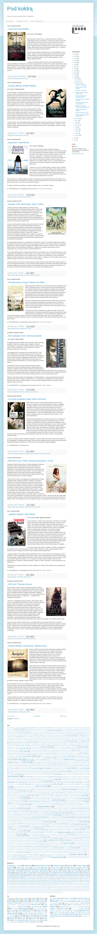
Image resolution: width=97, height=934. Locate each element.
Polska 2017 (40, 910)
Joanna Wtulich (16, 781)
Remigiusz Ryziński (85, 832)
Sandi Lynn (65, 838)
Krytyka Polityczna (17, 881)
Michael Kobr (20, 817)
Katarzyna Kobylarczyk (37, 789)
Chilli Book (62, 880)
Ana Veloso (79, 733)
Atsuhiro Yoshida (41, 741)
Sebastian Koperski (24, 841)
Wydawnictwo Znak (42, 866)
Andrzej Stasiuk (61, 735)
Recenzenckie (12, 914)
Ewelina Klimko (63, 762)
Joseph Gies (69, 782)
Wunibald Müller (73, 856)
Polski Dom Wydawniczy (58, 887)
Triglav (88, 887)
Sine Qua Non (55, 869)
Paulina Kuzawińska (80, 824)
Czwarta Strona (19, 638)
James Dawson (34, 774)
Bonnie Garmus (74, 744)
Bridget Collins (60, 745)
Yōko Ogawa (24, 857)
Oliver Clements (26, 823)
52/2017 (42, 898)
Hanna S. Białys (45, 768)
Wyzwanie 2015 (37, 453)
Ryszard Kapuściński (83, 837)
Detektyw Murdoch (66, 900)
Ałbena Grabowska (70, 741)
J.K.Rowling (22, 772)
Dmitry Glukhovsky (78, 756)
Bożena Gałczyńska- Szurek (22, 507)
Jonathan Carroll (36, 782)
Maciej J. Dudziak (47, 800)
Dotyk (86, 900)
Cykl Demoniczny (56, 900)
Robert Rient (87, 835)
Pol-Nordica (55, 871)
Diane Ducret (52, 756)
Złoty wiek (83, 916)
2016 (75, 75)
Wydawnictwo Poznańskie (69, 869)
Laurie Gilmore (11, 795)
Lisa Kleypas (23, 797)
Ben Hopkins (22, 744)
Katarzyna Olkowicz (56, 789)
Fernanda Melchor (11, 764)
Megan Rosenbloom (26, 815)
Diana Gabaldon (33, 756)
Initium (29, 886)
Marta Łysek (62, 809)
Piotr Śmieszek (87, 829)
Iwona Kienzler (65, 771)
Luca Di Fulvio (17, 798)
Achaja (51, 898)
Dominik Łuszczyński (21, 757)
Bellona (19, 874)
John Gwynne (55, 781)
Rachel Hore (86, 831)
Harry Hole (69, 901)
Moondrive (35, 887)
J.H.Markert (16, 772)
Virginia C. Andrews (24, 852)
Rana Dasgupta (30, 832)
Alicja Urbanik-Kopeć (32, 733)
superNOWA (52, 892)
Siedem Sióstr (83, 908)
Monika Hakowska (28, 820)
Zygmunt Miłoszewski (58, 857)
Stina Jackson (10, 844)
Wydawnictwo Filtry (38, 883)
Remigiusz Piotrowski (74, 832)
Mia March (50, 815)
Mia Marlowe (56, 815)
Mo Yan (22, 820)
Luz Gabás (17, 800)
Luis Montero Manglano (82, 798)
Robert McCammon (79, 835)
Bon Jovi (68, 744)
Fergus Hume (87, 762)
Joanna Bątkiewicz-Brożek (66, 779)
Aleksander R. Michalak (53, 730)
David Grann (44, 754)
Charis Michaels (42, 750)
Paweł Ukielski (69, 826)
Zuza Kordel (47, 857)
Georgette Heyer (55, 765)
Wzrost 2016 (29, 915)
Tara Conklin (23, 847)
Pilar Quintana (54, 827)
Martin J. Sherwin (75, 809)
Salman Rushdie (41, 838)
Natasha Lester (31, 821)
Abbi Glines (9, 727)
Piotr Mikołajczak (43, 829)
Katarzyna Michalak (47, 789)
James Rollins (56, 774)
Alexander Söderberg (58, 732)
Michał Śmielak (84, 817)
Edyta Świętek (18, 759)
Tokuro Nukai (25, 849)
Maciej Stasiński (68, 800)
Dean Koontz (74, 754)
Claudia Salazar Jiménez (18, 753)
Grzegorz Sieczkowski (80, 766)
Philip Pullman (23, 827)
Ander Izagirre (86, 733)
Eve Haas (20, 762)
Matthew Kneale (56, 811)
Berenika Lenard (39, 744)
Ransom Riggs (38, 832)
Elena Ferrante (36, 759)
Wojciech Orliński (44, 856)
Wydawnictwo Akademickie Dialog (37, 889)
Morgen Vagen (45, 820)
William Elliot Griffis (65, 854)
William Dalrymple (55, 854)
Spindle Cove (72, 911)
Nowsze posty (11, 716)
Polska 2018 (11, 912)
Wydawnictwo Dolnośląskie (39, 869)
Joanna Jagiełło (76, 779)
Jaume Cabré (71, 776)
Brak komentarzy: (22, 76)
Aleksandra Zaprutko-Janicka (22, 732)
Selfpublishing (72, 881)
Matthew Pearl (15, 711)
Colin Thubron (51, 753)
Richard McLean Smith (48, 834)
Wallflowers (52, 916)
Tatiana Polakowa (31, 847)
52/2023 (9, 901)
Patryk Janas (37, 824)
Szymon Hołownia (34, 846)
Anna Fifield (83, 736)
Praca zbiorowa (23, 831)
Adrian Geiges (55, 727)
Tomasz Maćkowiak (65, 849)
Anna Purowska (77, 738)
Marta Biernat (24, 809)
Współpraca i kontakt (22, 21)
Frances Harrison (42, 764)
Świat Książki (24, 78)
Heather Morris (20, 769)
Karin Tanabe (50, 787)
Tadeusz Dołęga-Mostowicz (70, 846)
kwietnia (77, 129)
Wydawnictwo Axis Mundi (51, 889)
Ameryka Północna (25, 903)
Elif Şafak (43, 759)
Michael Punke (50, 817)
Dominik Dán (86, 756)
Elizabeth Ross (85, 759)
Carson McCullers (68, 748)
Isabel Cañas (43, 771)
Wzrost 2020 (32, 917)
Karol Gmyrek (57, 787)
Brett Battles (18, 78)
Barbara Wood (22, 742)
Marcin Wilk (16, 804)
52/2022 (42, 900)
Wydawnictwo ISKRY (21, 890)
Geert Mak (18, 765)
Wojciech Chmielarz (18, 856)
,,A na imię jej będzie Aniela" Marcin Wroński (26, 399)
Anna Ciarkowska (66, 736)
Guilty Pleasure (22, 906)
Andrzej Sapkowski (45, 735)
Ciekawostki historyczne (83, 898)
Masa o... (78, 903)
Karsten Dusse (73, 787)
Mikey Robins (51, 818)
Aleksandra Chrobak (85, 730)
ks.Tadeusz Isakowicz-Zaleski (81, 857)
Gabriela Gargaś (79, 764)
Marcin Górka (23, 275)
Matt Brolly (38, 811)
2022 (75, 62)
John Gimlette (30, 781)
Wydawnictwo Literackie (14, 869)
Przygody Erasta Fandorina (73, 906)
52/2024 (17, 901)
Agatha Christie (18, 729)
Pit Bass (15, 831)
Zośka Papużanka (39, 857)
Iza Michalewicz (74, 771)
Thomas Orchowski (17, 849)
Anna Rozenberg (85, 738)
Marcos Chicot (34, 804)
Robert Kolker (47, 835)
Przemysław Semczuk (46, 831)
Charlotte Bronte (66, 750)
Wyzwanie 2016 (36, 914)
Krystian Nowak (82, 792)
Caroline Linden (44, 748)
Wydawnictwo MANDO (62, 872)
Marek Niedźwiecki (67, 804)
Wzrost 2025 (36, 918)
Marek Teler (9, 806)
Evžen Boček (27, 762)
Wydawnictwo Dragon (31, 875)
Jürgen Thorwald (54, 786)
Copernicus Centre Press (60, 874)
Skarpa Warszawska (19, 875)
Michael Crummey (72, 815)
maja (76, 127)
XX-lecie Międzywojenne (19, 920)
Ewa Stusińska (43, 762)
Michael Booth (64, 815)
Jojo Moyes (22, 782)
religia (13, 922)
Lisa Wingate (37, 797)
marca (76, 131)
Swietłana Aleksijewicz (84, 844)
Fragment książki (13, 906)
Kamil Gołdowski (82, 786)
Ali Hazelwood (17, 733)
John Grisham (45, 781)
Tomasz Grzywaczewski (46, 849)
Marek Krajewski (57, 804)
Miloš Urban (82, 818)
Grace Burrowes (35, 766)
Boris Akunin (87, 744)
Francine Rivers (51, 764)
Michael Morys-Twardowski (38, 817)
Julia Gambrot (49, 784)
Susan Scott (58, 844)
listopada (77, 81)
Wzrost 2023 (25, 918)
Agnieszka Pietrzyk (86, 729)
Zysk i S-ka (83, 869)
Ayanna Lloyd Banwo (50, 741)
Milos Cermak (76, 818)
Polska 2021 (41, 912)
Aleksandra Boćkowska (74, 730)
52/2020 (25, 900)
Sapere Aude (74, 908)
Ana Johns (73, 733)
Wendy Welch (72, 852)
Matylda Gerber (86, 811)
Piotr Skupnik (57, 829)
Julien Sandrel (81, 784)
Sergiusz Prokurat (33, 841)
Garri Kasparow (87, 764)
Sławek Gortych (52, 846)
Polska (11, 910)
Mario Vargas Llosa (60, 808)
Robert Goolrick (32, 835)
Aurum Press (73, 883)
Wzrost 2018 (11, 917)
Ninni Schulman (75, 821)
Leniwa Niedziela (53, 903)
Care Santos (65, 747)
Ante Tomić (43, 739)
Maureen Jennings (10, 812)
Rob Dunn (84, 834)
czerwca (77, 125)
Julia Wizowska (66, 784)
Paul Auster (50, 824)
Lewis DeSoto (76, 795)
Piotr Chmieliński (67, 827)
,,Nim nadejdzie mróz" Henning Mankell (24, 336)
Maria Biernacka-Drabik (74, 806)
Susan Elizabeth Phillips (42, 844)
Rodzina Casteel (84, 906)
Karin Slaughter (44, 787)
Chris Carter (23, 751)
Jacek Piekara (47, 772)
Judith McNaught (41, 784)
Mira (78, 874)
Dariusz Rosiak (30, 754)
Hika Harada (59, 769)
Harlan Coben (70, 768)
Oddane (27, 391)
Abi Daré (15, 727)
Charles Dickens (50, 750)
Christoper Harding (50, 751)
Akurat (10, 875)
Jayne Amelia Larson (79, 776)
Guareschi (14, 768)
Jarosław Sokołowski (44, 776)
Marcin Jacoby (75, 803)
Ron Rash (51, 837)
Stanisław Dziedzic (22, 843)
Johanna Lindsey (23, 781)
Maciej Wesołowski (76, 800)
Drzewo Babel (34, 884)
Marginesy (65, 871)
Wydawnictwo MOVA (75, 872)
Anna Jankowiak (17, 738)
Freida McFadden (60, 764)
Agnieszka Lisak (78, 729)
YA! (47, 892)
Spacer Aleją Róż (62, 911)
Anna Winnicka (10, 739)
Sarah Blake (32, 840)
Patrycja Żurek (30, 824)
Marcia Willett (60, 803)
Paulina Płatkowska (15, 826)
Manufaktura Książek (17, 887)
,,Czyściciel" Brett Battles (18, 29)
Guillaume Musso (22, 768)
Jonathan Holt (43, 782)
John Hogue (62, 781)
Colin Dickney (43, 753)
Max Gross (40, 812)
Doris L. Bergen (42, 757)
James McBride (48, 774)
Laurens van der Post (79, 793)
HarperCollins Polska (13, 871)
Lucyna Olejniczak (44, 798)
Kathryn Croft (49, 791)
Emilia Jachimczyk (37, 760)
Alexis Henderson (76, 732)
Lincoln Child (83, 795)
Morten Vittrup (52, 820)
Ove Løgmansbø (61, 823)
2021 (75, 64)
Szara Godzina (37, 507)
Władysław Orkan (81, 856)
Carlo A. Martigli (15, 748)
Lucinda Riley (25, 798)
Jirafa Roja (47, 886)
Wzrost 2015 (28, 196)
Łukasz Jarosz (28, 859)
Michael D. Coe (80, 815)
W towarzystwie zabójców (82, 914)
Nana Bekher (66, 820)
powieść (8, 922)
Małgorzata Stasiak (85, 814)
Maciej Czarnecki (30, 800)
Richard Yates (57, 834)
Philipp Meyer (29, 827)
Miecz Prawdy (84, 903)
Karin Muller (36, 787)
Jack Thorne (68, 772)
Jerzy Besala (20, 779)
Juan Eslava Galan (85, 782)
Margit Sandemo (44, 807)
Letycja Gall (69, 795)
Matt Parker (44, 811)
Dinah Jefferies (68, 756)
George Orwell (38, 765)
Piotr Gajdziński (84, 827)
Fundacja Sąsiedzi (14, 886)
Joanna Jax (83, 779)
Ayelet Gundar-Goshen (60, 741)
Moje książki (22, 391)
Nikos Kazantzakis (66, 821)
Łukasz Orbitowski (37, 859)
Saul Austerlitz (80, 840)
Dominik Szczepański (11, 757)
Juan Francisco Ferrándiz (12, 784)
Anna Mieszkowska (55, 738)
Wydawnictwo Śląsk (34, 892)
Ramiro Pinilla (23, 832)
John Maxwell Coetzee (81, 781)
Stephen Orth (76, 843)
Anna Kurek (30, 738)
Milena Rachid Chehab (67, 818)
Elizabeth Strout (10, 760)
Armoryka (75, 877)
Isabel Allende (36, 771)
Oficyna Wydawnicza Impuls (49, 881)
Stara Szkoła (75, 871)
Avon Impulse (29, 880)
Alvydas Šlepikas (41, 733)
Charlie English (58, 750)
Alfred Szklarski (10, 733)
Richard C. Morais (30, 834)
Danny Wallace (15, 754)
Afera (67, 878)
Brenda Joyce (32, 745)
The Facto (84, 881)
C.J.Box (14, 747)
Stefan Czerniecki (46, 843)
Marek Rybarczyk (76, 804)
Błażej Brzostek (84, 745)
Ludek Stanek (52, 798)
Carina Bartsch (72, 747)
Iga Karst (13, 771)
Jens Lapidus (13, 779)
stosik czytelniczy (26, 922)
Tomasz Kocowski (56, 849)
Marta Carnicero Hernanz (34, 809)
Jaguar (64, 875)
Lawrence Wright (19, 795)
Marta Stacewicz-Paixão (54, 809)
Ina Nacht (24, 771)
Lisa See (31, 797)
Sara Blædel (18, 840)
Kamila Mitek (16, 787)
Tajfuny (9, 877)
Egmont (40, 884)
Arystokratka (58, 898)
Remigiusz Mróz (62, 832)
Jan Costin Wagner (65, 774)
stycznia (77, 135)
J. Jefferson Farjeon (83, 771)
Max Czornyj (33, 812)
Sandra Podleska (10, 840)
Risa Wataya (77, 834)
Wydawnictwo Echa (28, 883)
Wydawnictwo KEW (30, 890)
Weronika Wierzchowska (23, 854)
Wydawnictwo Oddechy (68, 890)
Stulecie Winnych (58, 913)
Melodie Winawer (34, 815)
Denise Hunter (22, 756)
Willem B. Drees (47, 854)
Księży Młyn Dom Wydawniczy (62, 886)
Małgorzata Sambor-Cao (66, 814)
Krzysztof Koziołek (16, 793)
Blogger (58, 926)
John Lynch (74, 781)
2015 (75, 77)
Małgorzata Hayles (84, 812)
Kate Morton (20, 791)
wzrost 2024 (36, 922)
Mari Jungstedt (57, 806)
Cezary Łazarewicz (33, 750)
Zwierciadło (43, 874)
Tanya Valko (17, 847)
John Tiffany (16, 782)
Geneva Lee (23, 765)
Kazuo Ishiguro (69, 791)
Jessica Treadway (28, 779)
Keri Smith (13, 792)
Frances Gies (35, 764)
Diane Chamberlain (44, 756)
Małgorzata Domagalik (49, 812)
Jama (10, 881)
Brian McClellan (51, 745)
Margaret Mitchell (33, 806)
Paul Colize (57, 824)
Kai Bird (69, 786)
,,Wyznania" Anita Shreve (18, 142)
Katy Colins (63, 791)
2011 (75, 140)
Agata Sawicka (10, 729)
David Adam (38, 754)
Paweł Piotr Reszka (53, 826)
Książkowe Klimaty (26, 881)
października (78, 83)
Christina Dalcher (33, 751)
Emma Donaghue (54, 760)
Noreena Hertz (10, 823)
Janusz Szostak (36, 776)
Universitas (11, 889)
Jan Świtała (79, 774)
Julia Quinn (57, 784)
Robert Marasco (71, 835)
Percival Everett (83, 826)
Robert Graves (39, 835)
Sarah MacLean (56, 840)
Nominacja (36, 908)
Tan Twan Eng (87, 846)
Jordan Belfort (50, 782)
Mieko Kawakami (43, 818)
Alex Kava (45, 732)
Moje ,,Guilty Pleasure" (37, 21)
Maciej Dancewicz (38, 800)
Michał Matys (76, 817)
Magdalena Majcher (50, 801)
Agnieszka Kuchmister (62, 729)
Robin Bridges (28, 837)
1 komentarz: (21, 133)
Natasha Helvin (23, 821)
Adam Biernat (30, 727)
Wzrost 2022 (14, 918)
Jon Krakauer (29, 782)
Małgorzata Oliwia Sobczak (53, 814)
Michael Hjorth (14, 817)
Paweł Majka (45, 826)
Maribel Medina (19, 135)
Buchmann (17, 884)
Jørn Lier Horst (41, 786)
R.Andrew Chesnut (64, 831)
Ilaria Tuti (19, 771)
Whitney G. (31, 854)
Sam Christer (48, 838)
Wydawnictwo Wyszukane (16, 892)
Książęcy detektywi (84, 901)
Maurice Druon (26, 812)
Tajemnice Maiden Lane (71, 913)
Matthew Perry (71, 811)
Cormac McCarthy (67, 753)
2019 (75, 68)
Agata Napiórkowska (77, 727)
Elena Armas (28, 759)
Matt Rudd (50, 811)
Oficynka (19, 878)
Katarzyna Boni (19, 789)
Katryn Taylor (56, 791)
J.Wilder (27, 772)
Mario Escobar (46, 808)
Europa (45, 904)
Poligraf (50, 887)
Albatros (28, 866)
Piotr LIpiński (35, 829)
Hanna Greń (36, 768)
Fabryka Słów (74, 868)
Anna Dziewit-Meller (75, 736)
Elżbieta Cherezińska (28, 760)
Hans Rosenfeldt (54, 768)
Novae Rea (77, 875)
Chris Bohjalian (15, 751)
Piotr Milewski (51, 829)
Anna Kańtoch (24, 738)
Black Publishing (10, 884)
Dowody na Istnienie (85, 880)
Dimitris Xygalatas (59, 756)
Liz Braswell (56, 797)
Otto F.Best (54, 823)
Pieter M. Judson (47, 827)
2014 (75, 138)
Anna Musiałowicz (64, 738)
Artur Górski (25, 741)
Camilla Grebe (37, 747)
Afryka (39, 901)
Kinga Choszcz (35, 792)
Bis (15, 872)
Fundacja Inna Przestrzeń (76, 884)
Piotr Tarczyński (65, 829)
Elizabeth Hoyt (68, 759)
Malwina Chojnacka (15, 803)
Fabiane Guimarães (71, 762)
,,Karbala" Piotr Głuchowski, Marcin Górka (25, 204)
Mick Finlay (25, 818)
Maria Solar (32, 808)
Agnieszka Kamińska (36, 729)
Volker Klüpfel (56, 852)
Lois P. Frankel (63, 797)
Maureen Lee (18, 812)
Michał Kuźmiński (67, 817)
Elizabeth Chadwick (50, 759)
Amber (46, 868)
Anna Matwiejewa (37, 738)
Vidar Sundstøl (15, 852)
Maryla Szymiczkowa (21, 811)
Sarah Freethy (39, 840)
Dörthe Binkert (59, 757)
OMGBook (41, 887)
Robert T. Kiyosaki (11, 837)
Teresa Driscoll (49, 847)
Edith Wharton (82, 757)
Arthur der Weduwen (17, 741)
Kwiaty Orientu (73, 886)
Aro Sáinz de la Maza (84, 739)
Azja (41, 903)
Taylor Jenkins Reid (40, 847)
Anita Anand (13, 736)
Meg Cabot (18, 815)
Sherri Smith (65, 841)
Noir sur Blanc (29, 872)
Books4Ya (49, 880)
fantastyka (37, 920)
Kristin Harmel (66, 792)
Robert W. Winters (20, 837)
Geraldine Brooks (70, 765)
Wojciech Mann (36, 856)
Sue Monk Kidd (23, 844)
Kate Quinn (28, 791)
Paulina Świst (24, 826)
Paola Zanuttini (76, 823)
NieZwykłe (70, 875)
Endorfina (45, 884)
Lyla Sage (23, 800)
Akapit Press (17, 880)
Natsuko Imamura (38, 821)
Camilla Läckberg (46, 747)
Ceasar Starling (18, 750)
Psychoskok (85, 875)
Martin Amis (68, 809)
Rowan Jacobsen (70, 837)
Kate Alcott (86, 789)
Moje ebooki (14, 908)
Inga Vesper (30, 771)
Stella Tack (60, 843)
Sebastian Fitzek (16, 841)
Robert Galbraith (22, 835)
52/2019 (17, 900)
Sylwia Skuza (9, 846)
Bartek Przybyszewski (31, 742)
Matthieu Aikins (78, 811)
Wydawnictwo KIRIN (65, 877)
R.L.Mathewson (79, 831)
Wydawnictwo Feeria (73, 889)
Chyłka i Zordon (69, 898)
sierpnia (77, 120)
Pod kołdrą (20, 9)
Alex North (50, 732)
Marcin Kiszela (82, 803)
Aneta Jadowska (79, 735)
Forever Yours (67, 884)
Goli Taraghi (28, 766)
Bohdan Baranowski (54, 744)
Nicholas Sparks (48, 822)
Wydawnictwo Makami (49, 890)
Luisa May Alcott (10, 800)
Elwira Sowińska (18, 760)
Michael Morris (28, 817)
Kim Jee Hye (27, 792)
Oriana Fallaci (47, 823)
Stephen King (67, 843)
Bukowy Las (55, 880)
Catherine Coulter (85, 748)
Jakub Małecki (18, 774)
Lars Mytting (63, 793)
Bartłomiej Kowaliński (51, 742)
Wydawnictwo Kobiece (48, 872)
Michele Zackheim (10, 818)
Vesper (53, 877)
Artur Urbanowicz (32, 741)
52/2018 (9, 900)
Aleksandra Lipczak (11, 732)
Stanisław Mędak (30, 843)
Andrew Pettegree (18, 735)
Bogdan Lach (45, 744)
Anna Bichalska (50, 736)
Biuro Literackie (86, 883)
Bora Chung (81, 744)
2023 (75, 60)
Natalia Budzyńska (82, 820)
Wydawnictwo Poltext (79, 890)
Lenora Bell (46, 795)
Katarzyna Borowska (28, 789)
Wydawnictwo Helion (11, 890)
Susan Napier (51, 844)
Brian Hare (45, 745)
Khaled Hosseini (20, 792)
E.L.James (66, 757)
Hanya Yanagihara (62, 768)
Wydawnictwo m (26, 892)
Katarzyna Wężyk (79, 789)
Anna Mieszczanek (46, 738)
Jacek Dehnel (33, 772)
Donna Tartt (35, 757)
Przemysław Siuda (56, 831)
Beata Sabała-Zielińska (76, 742)
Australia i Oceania (34, 903)
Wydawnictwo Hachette (44, 875)
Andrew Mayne (10, 735)
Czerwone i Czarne (70, 880)
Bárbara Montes (75, 745)
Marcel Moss (45, 803)
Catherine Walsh (10, 750)
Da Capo (78, 880)
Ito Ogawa (50, 771)
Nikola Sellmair (59, 821)
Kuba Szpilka (40, 793)
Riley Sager (70, 834)
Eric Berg (76, 760)
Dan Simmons (75, 753)
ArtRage (80, 877)
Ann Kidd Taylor (28, 736)
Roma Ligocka (44, 837)
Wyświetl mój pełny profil (78, 153)
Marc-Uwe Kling (38, 803)
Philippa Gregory (38, 827)
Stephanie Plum (84, 911)
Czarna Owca (36, 868)
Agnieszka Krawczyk (45, 729)
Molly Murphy (54, 904)
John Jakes (68, 781)
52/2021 (34, 900)
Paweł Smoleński (62, 826)
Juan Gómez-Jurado (23, 784)
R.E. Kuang (72, 831)
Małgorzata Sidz (76, 814)
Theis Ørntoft (82, 847)
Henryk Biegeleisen (43, 769)
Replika (26, 869)
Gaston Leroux (11, 765)
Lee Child (25, 795)
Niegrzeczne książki (11, 878)
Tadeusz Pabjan (80, 846)
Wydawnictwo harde (48, 883)
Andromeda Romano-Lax (28, 735)
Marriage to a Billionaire (69, 903)
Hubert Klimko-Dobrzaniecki (75, 769)
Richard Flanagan (38, 834)
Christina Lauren (41, 751)
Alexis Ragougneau (85, 732)
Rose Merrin (57, 837)
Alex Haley (39, 732)
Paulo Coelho (31, 826)
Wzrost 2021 (43, 917)
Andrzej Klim (37, 735)
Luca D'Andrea (10, 798)
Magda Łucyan (10, 801)
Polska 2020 (31, 912)
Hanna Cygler (29, 768)
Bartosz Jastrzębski (41, 742)
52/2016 (33, 898)
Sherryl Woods (72, 841)
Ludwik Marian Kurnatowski (61, 798)
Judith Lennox (33, 784)
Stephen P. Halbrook (85, 843)
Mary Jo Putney (11, 811)
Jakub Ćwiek (26, 774)
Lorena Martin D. (70, 797)
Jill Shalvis (42, 779)
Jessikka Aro (35, 779)
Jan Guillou (73, 774)
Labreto (78, 886)
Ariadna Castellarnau (65, 739)
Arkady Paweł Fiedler (74, 739)
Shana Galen (42, 841)
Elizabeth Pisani (78, 759)
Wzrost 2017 (40, 915)
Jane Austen (86, 774)
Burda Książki (27, 877)
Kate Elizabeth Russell (11, 791)
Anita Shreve (14, 196)
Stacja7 (78, 881)
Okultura (46, 887)
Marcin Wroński (15, 453)
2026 (75, 54)
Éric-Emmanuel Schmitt (18, 859)
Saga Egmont (83, 887)
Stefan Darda (53, 843)
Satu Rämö (73, 840)
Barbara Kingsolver (13, 742)
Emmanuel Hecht (62, 760)
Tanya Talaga (11, 847)
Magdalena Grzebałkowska (29, 801)
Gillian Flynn (84, 765)
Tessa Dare (74, 848)
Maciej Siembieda (57, 800)
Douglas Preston (51, 757)
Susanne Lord (75, 844)
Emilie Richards (46, 760)
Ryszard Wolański (10, 838)
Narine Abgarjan (74, 820)
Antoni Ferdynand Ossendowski (53, 739)
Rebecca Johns (46, 832)
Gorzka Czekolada (61, 901)
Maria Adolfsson (65, 806)
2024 (75, 58)
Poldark (53, 907)
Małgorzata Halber (75, 812)
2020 (75, 66)
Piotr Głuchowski (30, 275)
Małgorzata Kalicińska (11, 814)
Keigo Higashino (77, 791)
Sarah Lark (47, 840)
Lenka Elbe (40, 795)
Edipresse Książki (36, 877)
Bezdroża (43, 880)
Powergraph (64, 881)
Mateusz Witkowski (30, 811)
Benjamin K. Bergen (30, 744)
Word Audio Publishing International (22, 889)
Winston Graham (76, 854)
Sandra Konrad (85, 838)
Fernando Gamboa (20, 764)
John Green (37, 781)
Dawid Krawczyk (58, 754)
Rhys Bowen (19, 834)
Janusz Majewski (27, 776)
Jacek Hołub (40, 772)
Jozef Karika (76, 782)
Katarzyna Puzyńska (68, 789)
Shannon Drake (50, 841)
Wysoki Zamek (42, 892)
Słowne (48, 877)
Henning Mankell (15, 391)
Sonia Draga (25, 135)
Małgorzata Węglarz (11, 815)
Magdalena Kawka (41, 801)
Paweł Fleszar (38, 826)
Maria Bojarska (83, 806)
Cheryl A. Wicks (83, 750)
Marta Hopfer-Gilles (44, 809)
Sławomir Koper (60, 846)
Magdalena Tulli (80, 801)
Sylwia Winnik (16, 846)
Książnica (21, 872)
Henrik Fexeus (35, 769)
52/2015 (13, 78)
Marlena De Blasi (15, 328)
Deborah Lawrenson (82, 754)
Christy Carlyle (76, 751)
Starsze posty (63, 716)
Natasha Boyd (16, 821)
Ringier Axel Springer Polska (73, 887)
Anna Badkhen (43, 736)
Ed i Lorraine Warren (74, 757)
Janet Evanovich (13, 776)
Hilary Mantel (65, 769)
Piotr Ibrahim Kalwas (20, 829)
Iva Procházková (56, 771)
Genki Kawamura (31, 765)
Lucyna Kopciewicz (35, 798)
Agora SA (18, 275)
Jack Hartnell (54, 772)
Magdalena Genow (18, 801)
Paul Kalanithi (63, 824)
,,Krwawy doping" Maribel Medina (21, 86)
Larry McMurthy (57, 793)
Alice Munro (24, 733)
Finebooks (55, 884)
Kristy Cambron (74, 792)
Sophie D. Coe (14, 843)
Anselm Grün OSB (35, 739)
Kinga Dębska (42, 792)
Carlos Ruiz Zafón (24, 748)
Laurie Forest (87, 793)
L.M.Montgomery (48, 793)
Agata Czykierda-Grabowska (65, 727)
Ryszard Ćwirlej (19, 838)
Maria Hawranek (14, 808)
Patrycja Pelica (23, 824)
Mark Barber (14, 576)
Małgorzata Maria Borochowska (23, 814)
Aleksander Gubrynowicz (40, 730)
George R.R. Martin (46, 765)
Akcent (22, 880)
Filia (83, 872)
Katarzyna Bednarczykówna (83, 787)
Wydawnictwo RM (21, 576)
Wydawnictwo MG (56, 875)
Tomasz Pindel (81, 849)
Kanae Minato (23, 787)
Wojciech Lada (28, 856)
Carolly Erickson (52, 748)
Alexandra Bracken (67, 732)
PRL (46, 908)
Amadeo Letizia (49, 733)
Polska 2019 (22, 912)
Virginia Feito (33, 852)
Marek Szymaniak (85, 804)
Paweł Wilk (76, 826)
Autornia (79, 883)
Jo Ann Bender (48, 779)
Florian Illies (28, 764)
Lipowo (60, 903)
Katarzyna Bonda (11, 789)
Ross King (63, 837)
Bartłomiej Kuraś (60, 742)
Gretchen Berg (62, 766)
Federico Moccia (80, 762)
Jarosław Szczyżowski (54, 776)
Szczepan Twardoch (25, 846)
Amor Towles (66, 733)
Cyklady (22, 884)
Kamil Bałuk (75, 786)
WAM (58, 877)
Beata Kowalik (67, 742)
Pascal (43, 877)
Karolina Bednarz (65, 787)
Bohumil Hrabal (62, 744)
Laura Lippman (70, 793)
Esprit (50, 884)
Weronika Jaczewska (81, 852)
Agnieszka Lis (70, 729)
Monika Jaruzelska (37, 820)
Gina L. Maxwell (15, 766)
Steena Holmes (38, 843)
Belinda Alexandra (15, 744)
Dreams (50, 874)
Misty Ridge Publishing (27, 887)
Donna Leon (29, 757)
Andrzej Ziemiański (69, 735)
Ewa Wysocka (50, 762)
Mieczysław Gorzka (34, 818)
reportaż (18, 922)
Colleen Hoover (59, 753)
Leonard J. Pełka (53, 795)
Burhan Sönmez (67, 745)
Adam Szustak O (47, 727)
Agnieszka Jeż (27, 729)
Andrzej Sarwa (53, 735)
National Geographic (36, 881)
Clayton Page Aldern (29, 753)
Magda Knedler (85, 800)
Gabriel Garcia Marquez (69, 764)
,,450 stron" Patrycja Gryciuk (19, 584)
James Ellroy (40, 774)
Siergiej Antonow (79, 841)
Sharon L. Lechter (57, 841)
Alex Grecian (33, 732)
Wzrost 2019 (21, 917)
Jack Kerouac (61, 772)
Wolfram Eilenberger (64, 856)
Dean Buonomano (66, 754)
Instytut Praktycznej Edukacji (38, 886)
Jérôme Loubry (31, 786)
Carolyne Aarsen (60, 748)
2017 (75, 73)
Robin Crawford (36, 837)
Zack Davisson (32, 857)
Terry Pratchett (66, 847)
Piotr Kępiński (28, 829)
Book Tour (17, 904)
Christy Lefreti (83, 751)
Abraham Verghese (22, 727)
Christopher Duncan (68, 751)
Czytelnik (86, 877)
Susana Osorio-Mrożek (66, 844)
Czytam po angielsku (25, 904)
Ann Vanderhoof (35, 736)
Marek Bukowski (42, 804)
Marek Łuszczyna (16, 806)
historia (43, 920)
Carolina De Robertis (35, 748)
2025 (75, 56)
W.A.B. (30, 391)
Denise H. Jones (14, 756)
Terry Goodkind (57, 848)
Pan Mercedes (74, 904)
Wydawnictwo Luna (39, 890)
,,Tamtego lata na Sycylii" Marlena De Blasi (25, 282)
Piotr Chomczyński (75, 827)
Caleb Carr (30, 747)
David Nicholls (51, 754)
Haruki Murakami (86, 768)
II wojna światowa (34, 906)
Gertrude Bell (77, 765)
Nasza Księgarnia (85, 874)
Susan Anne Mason (31, 844)
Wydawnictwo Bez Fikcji (62, 889)
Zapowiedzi (30, 920)
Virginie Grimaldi (40, 852)
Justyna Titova (24, 786)
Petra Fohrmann (15, 827)
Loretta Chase (78, 797)
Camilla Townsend (57, 747)
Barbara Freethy (86, 741)
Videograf (55, 878)
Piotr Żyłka (10, 831)
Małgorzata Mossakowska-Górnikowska (38, 814)
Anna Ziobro (17, 739)
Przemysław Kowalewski (35, 831)
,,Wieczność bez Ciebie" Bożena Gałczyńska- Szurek (30, 461)
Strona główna (10, 21)
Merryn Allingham (43, 815)
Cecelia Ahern (25, 750)
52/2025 (25, 901)
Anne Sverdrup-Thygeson (26, 739)
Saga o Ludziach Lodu (59, 909)
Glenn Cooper (22, 766)
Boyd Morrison (11, 745)
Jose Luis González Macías (60, 782)
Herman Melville (52, 769)
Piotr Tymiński (79, 829)
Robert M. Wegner (54, 835)
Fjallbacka (53, 901)
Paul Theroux (71, 824)
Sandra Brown (78, 838)
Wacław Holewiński (64, 852)
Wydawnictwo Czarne (23, 868)
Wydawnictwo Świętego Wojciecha (62, 883)
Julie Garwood (74, 784)
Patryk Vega (44, 824)
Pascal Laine (83, 823)
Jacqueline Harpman (76, 772)
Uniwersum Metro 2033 (69, 914)
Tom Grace (31, 849)
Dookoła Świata (36, 904)
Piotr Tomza (72, 829)
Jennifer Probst (61, 777)
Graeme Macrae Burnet (44, 766)
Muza (70, 866)
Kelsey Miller (84, 791)
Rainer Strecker (16, 832)
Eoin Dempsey (69, 760)
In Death (76, 901)
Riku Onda (63, 834)
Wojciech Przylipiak (54, 856)
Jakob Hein (84, 772)
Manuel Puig (23, 803)
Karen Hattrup (30, 787)
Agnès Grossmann (12, 730)
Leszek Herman (62, 795)
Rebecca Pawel (53, 832)
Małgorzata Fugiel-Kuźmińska (63, 812)
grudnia (77, 79)
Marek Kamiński (50, 804)
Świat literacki (58, 892)
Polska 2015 (37, 275)
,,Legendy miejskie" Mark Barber (21, 514)
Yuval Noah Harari (16, 857)
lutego (76, 133)
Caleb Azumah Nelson (22, 747)
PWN (13, 874)
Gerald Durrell (62, 765)
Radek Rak (9, 832)
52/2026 (33, 901)
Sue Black (16, 844)
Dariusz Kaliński (22, 754)
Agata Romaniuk (85, 727)
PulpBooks (41, 878)
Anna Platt (71, 738)
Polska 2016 (29, 910)
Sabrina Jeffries (33, 838)
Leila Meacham (32, 795)
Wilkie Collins (39, 854)
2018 (75, 71)
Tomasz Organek (73, 849)
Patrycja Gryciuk (26, 638)
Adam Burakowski (38, 727)
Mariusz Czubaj (68, 808)
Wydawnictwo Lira (34, 874)
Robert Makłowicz (63, 835)
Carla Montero (81, 747)
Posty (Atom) (16, 718)
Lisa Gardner (15, 797)
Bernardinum (36, 880)
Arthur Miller (9, 741)
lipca (76, 123)
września (77, 118)
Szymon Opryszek (43, 846)
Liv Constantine (50, 797)
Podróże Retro (84, 904)
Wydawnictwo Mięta (59, 890)
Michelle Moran (19, 818)
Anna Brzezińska (58, 736)
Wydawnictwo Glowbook (83, 889)
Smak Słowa (38, 872)
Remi (65, 887)
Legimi (44, 906)
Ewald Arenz (56, 762)
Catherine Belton (77, 748)
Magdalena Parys (60, 801)
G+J (20, 886)
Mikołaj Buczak (58, 818)
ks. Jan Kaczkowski (70, 857)
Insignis (25, 874)
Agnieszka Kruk (54, 729)
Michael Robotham (58, 817)
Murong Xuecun (60, 820)
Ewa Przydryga (36, 762)
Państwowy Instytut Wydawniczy (30, 878)
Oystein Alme (69, 823)
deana (75, 146)
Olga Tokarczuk (17, 823)
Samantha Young (57, 838)
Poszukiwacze (63, 906)
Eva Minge (14, 762)
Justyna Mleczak (16, 786)
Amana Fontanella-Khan (58, 733)
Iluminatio (25, 886)
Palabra (58, 881)
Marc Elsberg (30, 803)
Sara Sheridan (25, 840)
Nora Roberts (83, 822)
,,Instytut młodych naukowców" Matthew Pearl (27, 646)
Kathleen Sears (43, 791)
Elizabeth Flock (59, 759)
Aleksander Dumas (30, 730)
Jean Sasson (87, 776)
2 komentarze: (21, 194)
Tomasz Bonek (38, 849)
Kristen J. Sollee (50, 792)
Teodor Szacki (84, 913)
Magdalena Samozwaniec (70, 801)
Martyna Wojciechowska (85, 809)
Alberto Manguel (21, 730)
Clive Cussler (37, 753)
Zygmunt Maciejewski (45, 453)
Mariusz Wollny (85, 808)
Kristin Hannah (58, 792)
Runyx (76, 837)
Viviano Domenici (48, 852)
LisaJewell (43, 797)
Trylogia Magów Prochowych (56, 914)
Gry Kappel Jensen (70, 766)
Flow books (60, 884)
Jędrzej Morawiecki (62, 786)
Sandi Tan (71, 838)
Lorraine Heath (85, 797)
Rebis (65, 868)
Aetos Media (61, 878)
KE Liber (53, 886)
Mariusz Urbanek (76, 808)
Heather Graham (12, 769)
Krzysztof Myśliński (25, 793)
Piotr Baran (61, 827)
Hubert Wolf (84, 769)
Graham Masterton (54, 766)
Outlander (64, 904)
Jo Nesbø (56, 779)
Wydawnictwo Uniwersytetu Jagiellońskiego (35, 871)
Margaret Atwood (25, 806)
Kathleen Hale (35, 791)
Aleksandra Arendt (64, 730)
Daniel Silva (82, 753)
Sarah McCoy (66, 840)
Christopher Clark (58, 751)
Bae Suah (79, 741)
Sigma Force (53, 911)
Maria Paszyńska (24, 808)
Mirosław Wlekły (15, 820)
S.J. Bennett (25, 838)
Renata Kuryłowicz (10, 834)
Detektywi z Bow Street (77, 900)
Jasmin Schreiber (64, 776)
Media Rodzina (71, 874)
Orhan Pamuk (40, 823)
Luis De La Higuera (72, 798)
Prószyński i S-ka (21, 196)
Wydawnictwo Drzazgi (17, 883)
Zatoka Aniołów (61, 916)
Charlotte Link (74, 750)
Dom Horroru (27, 884)
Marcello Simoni (53, 803)
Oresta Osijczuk (33, 823)
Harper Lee (78, 768)
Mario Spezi (52, 808)
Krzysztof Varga (34, 793)
